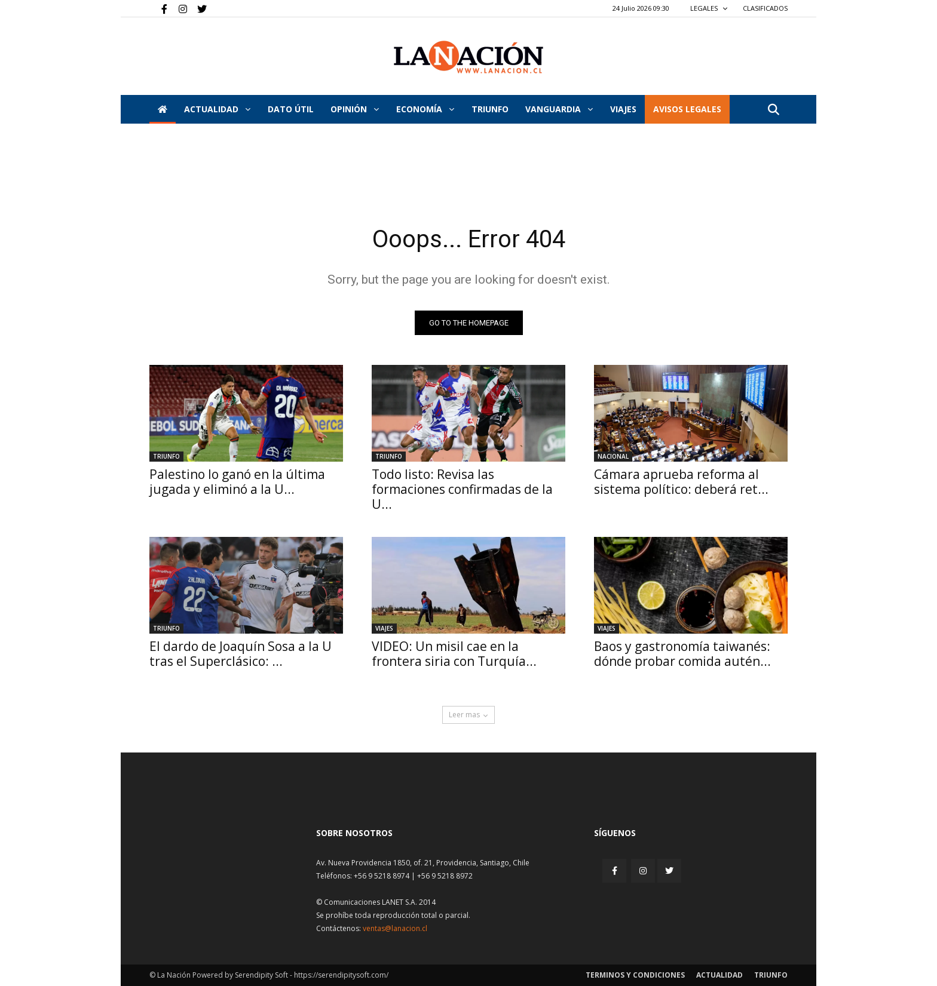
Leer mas (468, 714)
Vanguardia (559, 109)
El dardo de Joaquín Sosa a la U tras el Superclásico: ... (240, 653)
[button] (773, 110)
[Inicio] (162, 109)
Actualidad (217, 109)
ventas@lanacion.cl (395, 928)
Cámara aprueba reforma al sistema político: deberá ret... (681, 481)
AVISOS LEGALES (687, 109)
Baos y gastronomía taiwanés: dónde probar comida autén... (682, 653)
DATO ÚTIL (291, 109)
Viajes (384, 628)
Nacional (613, 456)
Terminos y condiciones (635, 975)
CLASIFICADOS (765, 8)
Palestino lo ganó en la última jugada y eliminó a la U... (237, 481)
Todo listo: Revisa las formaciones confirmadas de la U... (462, 489)
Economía (425, 109)
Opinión (354, 109)
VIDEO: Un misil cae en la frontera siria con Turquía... (454, 653)
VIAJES (623, 109)
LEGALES (709, 8)
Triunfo (490, 109)
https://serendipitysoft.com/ (341, 975)
